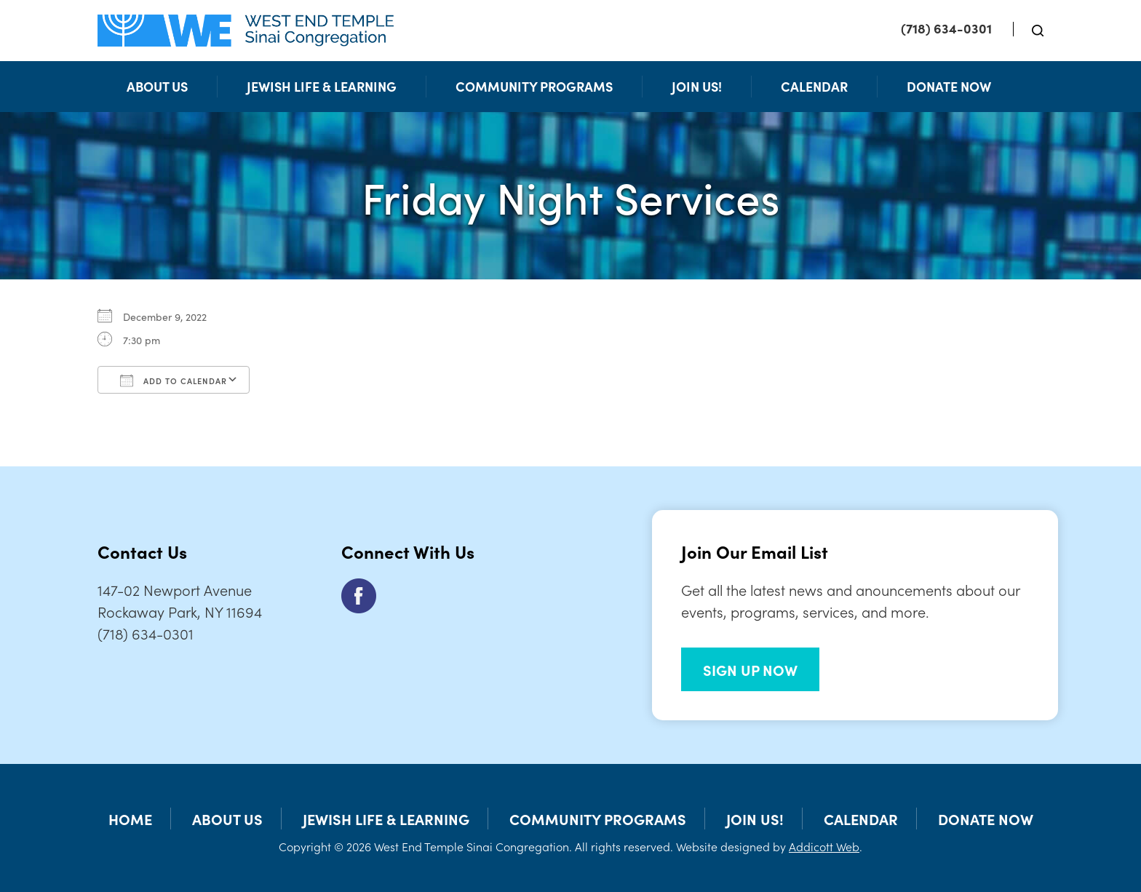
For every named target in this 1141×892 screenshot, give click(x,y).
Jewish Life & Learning (322, 86)
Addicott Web (824, 846)
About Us (157, 86)
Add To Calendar (173, 380)
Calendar (814, 86)
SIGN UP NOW (750, 669)
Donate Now (949, 86)
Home (130, 818)
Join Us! (697, 86)
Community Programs (534, 86)
